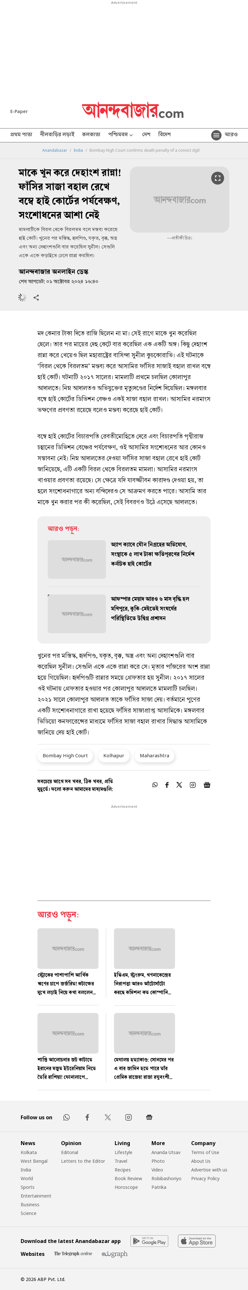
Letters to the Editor (83, 1161)
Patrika (158, 1187)
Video (157, 1170)
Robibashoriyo (166, 1178)
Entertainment (36, 1196)
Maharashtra (154, 755)
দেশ (146, 135)
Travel (121, 1161)
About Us (201, 1161)
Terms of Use (205, 1152)
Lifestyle (123, 1152)
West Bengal (34, 1161)
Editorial (69, 1152)
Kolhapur (113, 755)
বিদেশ (164, 135)
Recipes (123, 1170)
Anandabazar (54, 150)
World (27, 1178)
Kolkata (29, 1152)
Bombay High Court (65, 755)
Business (30, 1204)
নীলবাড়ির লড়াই (57, 135)
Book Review (128, 1178)
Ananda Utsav (166, 1152)
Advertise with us (209, 1170)
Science (28, 1213)
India (78, 150)
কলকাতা (91, 135)
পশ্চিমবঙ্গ (121, 135)
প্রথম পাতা (21, 135)
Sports (28, 1187)
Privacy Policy (205, 1178)
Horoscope (126, 1187)
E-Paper (19, 111)
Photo (158, 1161)
